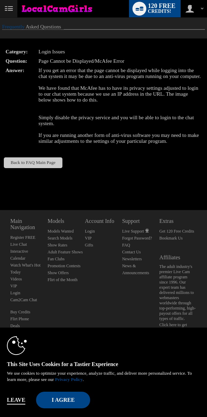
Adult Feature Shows (65, 252)
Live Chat (18, 244)
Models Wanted (61, 231)
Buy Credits (20, 312)
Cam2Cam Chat (23, 299)
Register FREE (22, 237)
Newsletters (132, 259)
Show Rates (57, 245)
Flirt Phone (19, 318)
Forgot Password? (137, 238)
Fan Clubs (56, 259)
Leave (16, 400)
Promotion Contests (64, 265)
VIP (13, 286)
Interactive (19, 251)
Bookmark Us (171, 238)
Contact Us (131, 252)
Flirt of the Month (62, 279)
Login (15, 292)
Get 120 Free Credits (176, 231)
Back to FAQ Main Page (33, 162)
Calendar (17, 258)
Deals (15, 325)
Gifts (89, 245)
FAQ (126, 245)
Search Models (60, 238)
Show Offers (58, 272)
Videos (16, 279)
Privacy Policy (69, 379)
